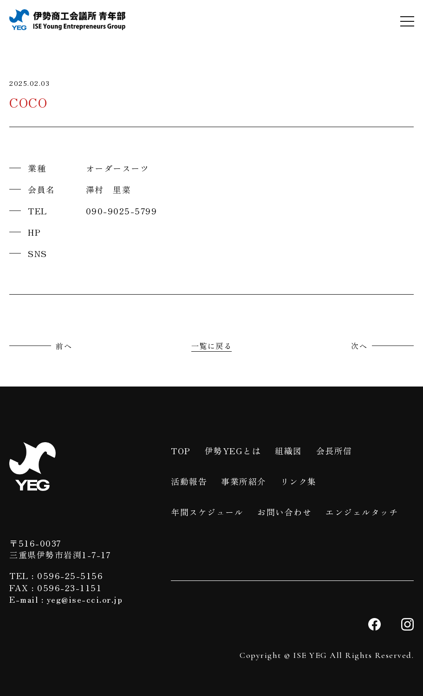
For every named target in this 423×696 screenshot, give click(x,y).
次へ (359, 345)
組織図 (288, 451)
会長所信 (334, 451)
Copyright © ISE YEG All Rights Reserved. (327, 655)
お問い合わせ (284, 512)
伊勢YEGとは (233, 451)
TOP (181, 451)
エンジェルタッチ (361, 512)
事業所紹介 (244, 481)
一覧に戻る (211, 345)
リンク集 (298, 481)
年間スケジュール (207, 512)
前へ (64, 345)
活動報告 (189, 481)
